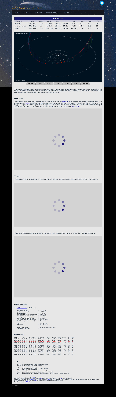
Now (58, 83)
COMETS (27, 12)
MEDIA (66, 12)
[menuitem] (17, 13)
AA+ (49, 390)
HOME (17, 12)
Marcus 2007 (75, 106)
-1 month (31, 83)
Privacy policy (15, 396)
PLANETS (38, 12)
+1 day (67, 83)
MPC (34, 387)
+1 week (76, 83)
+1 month (85, 83)
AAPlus (33, 390)
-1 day (49, 83)
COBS (27, 103)
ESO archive (28, 392)
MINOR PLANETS (53, 12)
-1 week (39, 83)
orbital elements (22, 308)
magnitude (65, 101)
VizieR (35, 391)
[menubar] (42, 13)
